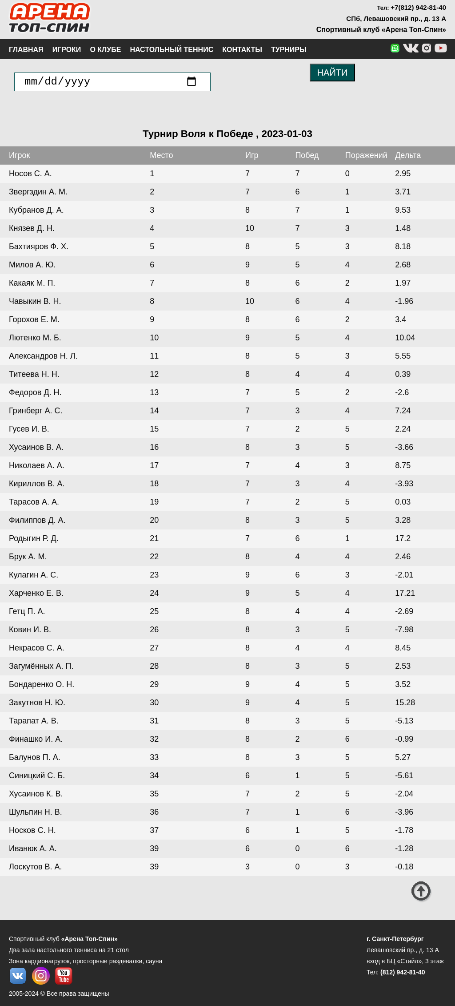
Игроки (66, 49)
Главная (26, 49)
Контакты (242, 49)
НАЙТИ (332, 72)
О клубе (105, 49)
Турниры (289, 49)
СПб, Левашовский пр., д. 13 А (396, 18)
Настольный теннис (171, 49)
